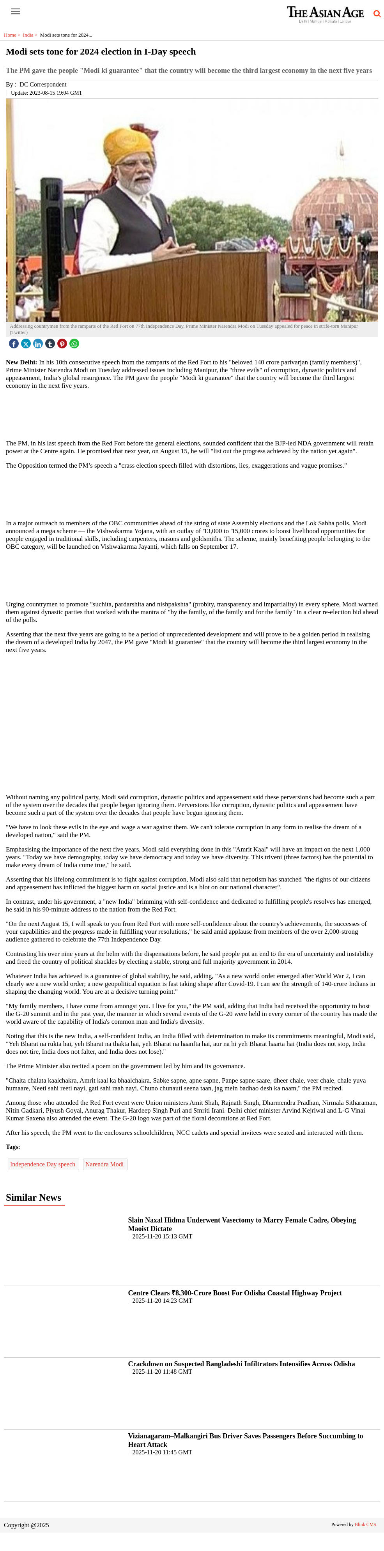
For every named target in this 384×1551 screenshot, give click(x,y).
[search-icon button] (376, 14)
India (31, 35)
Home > (13, 35)
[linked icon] (39, 341)
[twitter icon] (27, 341)
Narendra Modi (105, 1164)
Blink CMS (365, 1524)
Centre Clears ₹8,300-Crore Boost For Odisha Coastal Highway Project (235, 1293)
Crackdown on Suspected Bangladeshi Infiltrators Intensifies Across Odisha (241, 1364)
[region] (195, 413)
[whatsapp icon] (75, 341)
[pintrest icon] (63, 341)
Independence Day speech (43, 1164)
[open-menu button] (15, 11)
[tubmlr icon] (51, 341)
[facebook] (15, 341)
